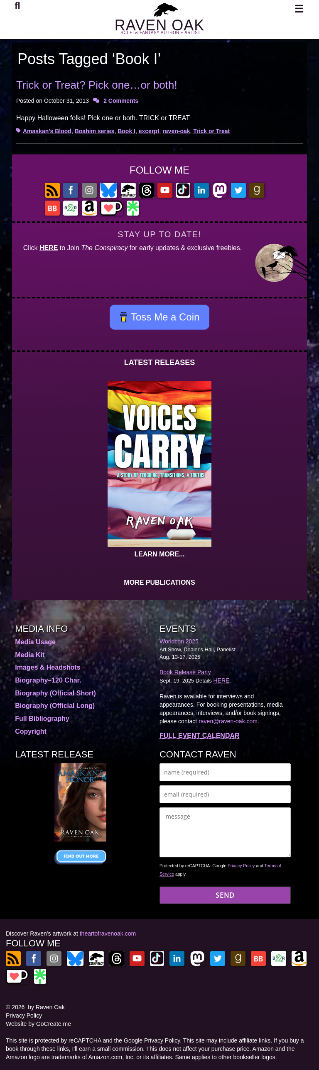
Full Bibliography (42, 718)
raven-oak (176, 131)
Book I (126, 131)
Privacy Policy (241, 865)
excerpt (149, 131)
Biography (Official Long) (55, 705)
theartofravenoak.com (108, 933)
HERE (48, 247)
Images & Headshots (47, 667)
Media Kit (29, 654)
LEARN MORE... (160, 554)
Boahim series (95, 131)
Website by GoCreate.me (38, 1023)
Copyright (31, 731)
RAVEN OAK (159, 25)
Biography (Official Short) (55, 693)
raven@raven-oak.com (228, 721)
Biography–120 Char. (48, 680)
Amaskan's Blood (47, 131)
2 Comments (120, 100)
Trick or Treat (211, 131)
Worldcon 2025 (179, 641)
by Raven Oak (46, 1007)
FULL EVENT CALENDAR (200, 735)
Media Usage (35, 641)
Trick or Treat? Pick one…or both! (96, 85)
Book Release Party (185, 672)
